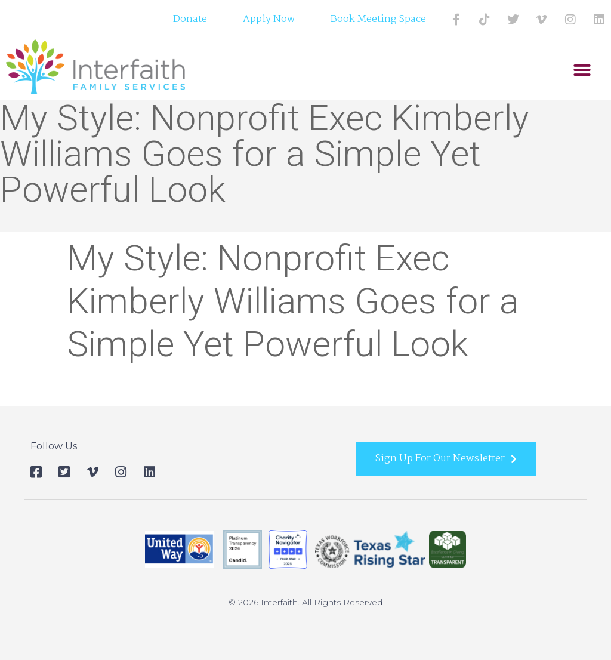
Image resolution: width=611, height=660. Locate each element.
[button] (582, 70)
